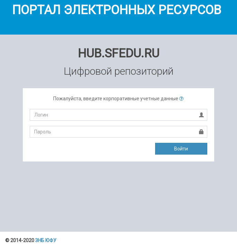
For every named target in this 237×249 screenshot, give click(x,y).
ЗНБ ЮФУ (45, 240)
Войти (181, 148)
